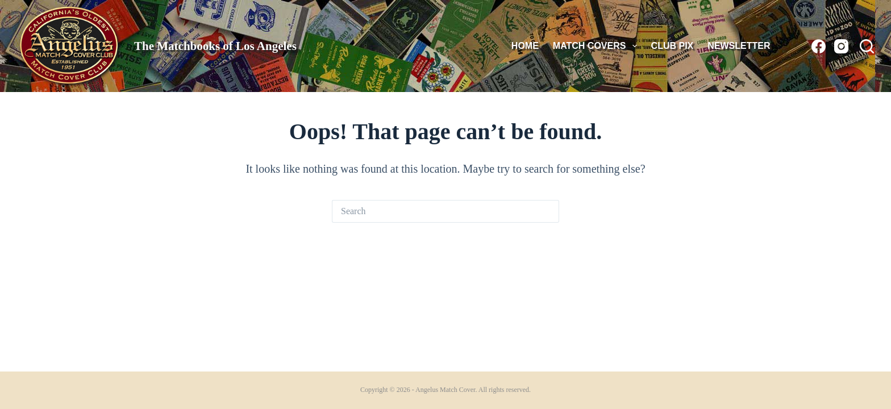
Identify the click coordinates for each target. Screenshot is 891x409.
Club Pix (672, 46)
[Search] (867, 46)
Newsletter (738, 46)
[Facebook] (818, 46)
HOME (525, 46)
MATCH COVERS (597, 46)
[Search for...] (434, 211)
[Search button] (547, 211)
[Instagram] (841, 46)
